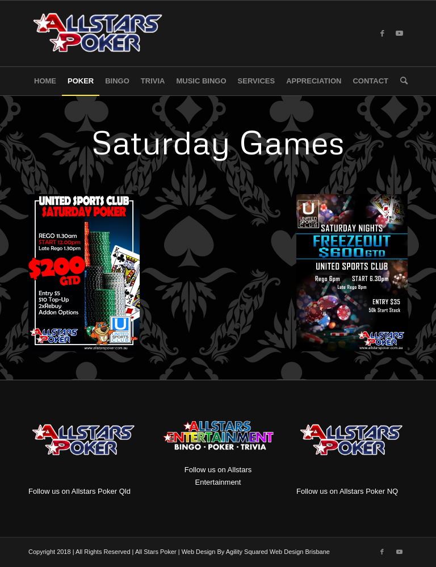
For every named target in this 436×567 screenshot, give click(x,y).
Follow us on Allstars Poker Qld (79, 491)
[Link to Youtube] (399, 33)
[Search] (401, 81)
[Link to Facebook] (382, 33)
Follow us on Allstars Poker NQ (347, 491)
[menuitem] (45, 81)
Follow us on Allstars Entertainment (218, 450)
